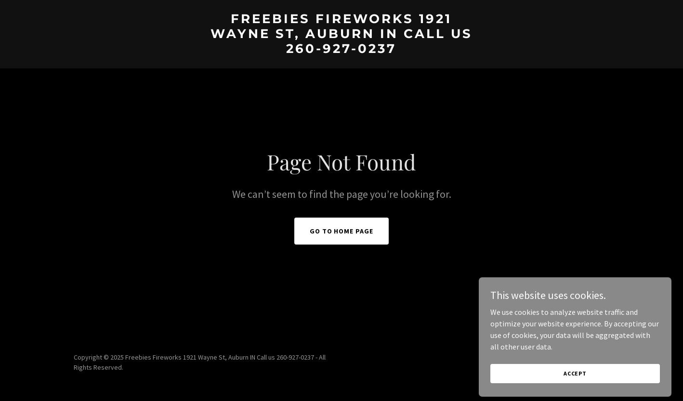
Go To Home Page (342, 231)
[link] (341, 50)
